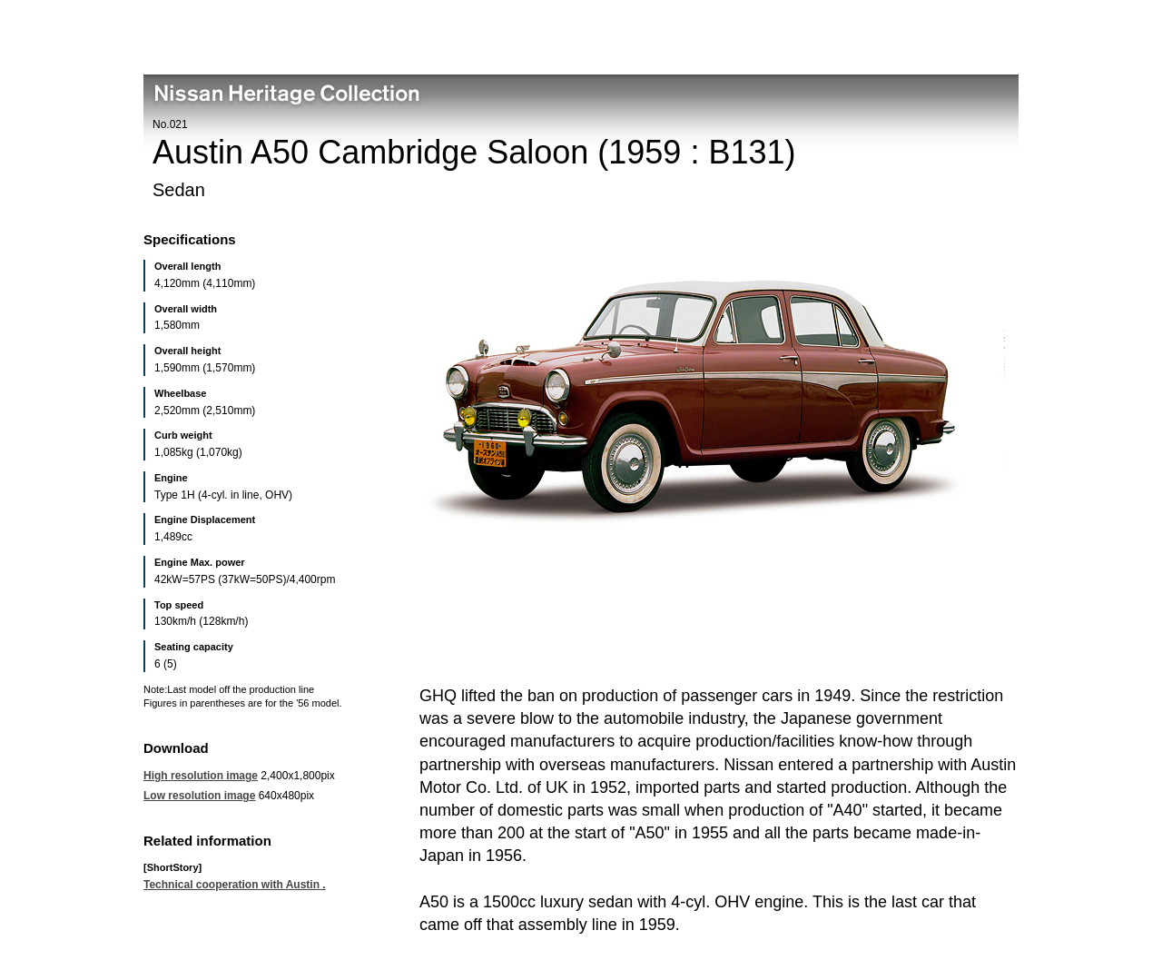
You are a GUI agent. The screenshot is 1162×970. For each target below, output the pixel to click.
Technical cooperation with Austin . (234, 884)
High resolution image (200, 775)
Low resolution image (199, 795)
